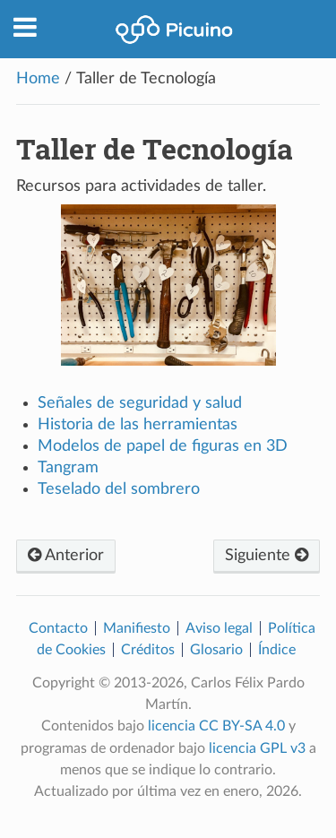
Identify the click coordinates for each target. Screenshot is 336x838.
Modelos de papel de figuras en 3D (163, 446)
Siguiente (266, 556)
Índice (277, 650)
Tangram (68, 468)
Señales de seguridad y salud (140, 403)
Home (38, 79)
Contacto (58, 628)
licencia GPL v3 (257, 748)
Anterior (66, 556)
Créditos (148, 650)
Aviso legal (219, 628)
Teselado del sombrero (119, 489)
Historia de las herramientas (137, 425)
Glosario (216, 650)
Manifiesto (136, 628)
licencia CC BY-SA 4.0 (216, 726)
